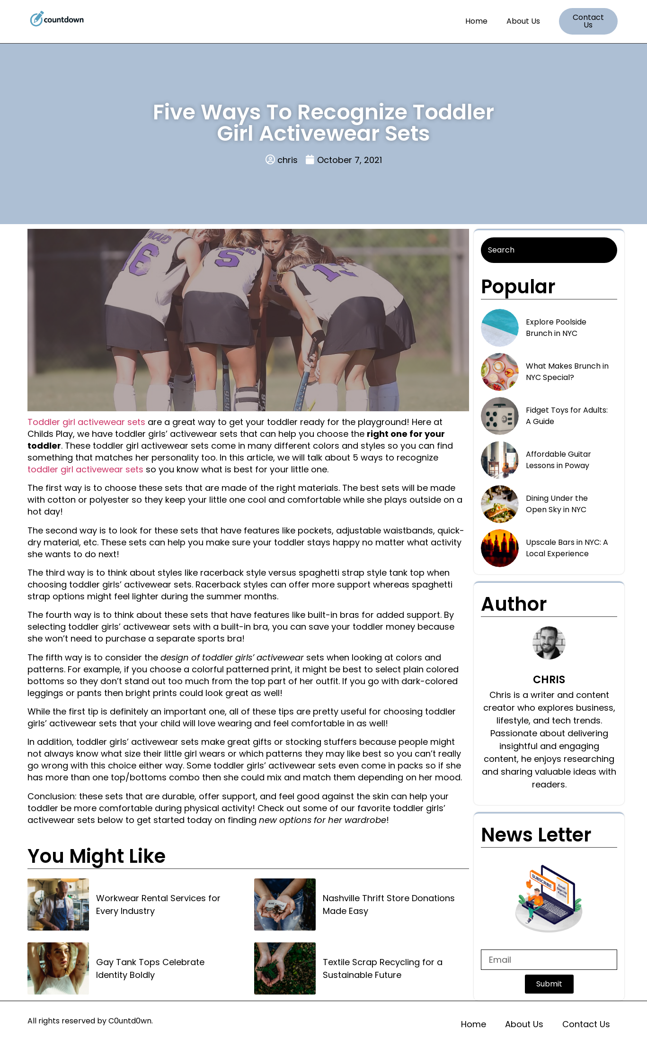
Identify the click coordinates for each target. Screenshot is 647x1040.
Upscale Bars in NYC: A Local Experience (567, 548)
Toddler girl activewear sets (86, 422)
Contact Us (586, 1024)
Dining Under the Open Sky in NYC (557, 504)
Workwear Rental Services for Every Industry (158, 904)
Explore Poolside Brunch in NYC (556, 328)
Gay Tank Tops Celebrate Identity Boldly (150, 968)
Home (476, 21)
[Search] (549, 250)
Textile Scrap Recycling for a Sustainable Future (383, 968)
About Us (523, 21)
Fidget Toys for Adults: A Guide (567, 416)
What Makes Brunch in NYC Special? (567, 372)
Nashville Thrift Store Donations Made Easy (389, 904)
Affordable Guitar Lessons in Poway (558, 460)
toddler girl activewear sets (85, 469)
